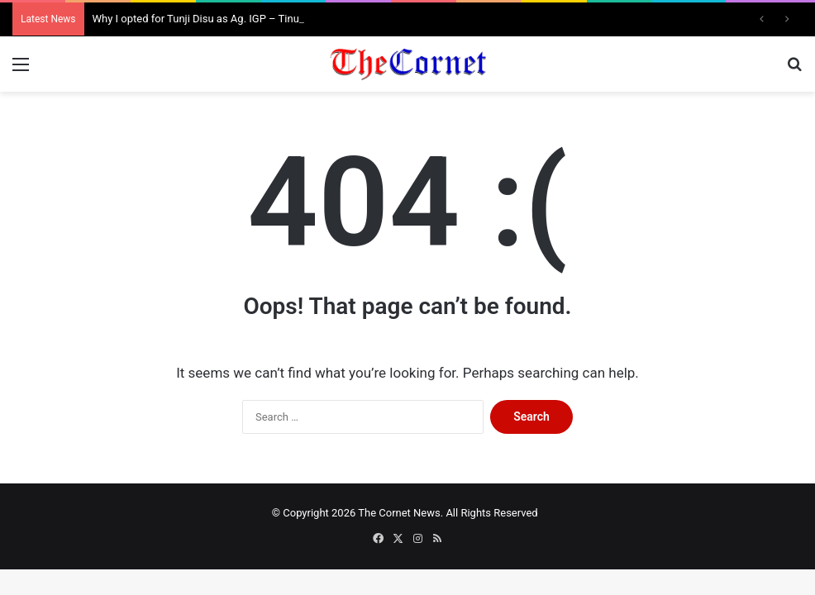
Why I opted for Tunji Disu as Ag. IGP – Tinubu (202, 18)
